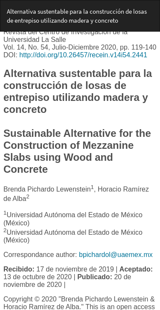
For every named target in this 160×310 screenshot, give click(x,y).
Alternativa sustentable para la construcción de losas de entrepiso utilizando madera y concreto (77, 15)
